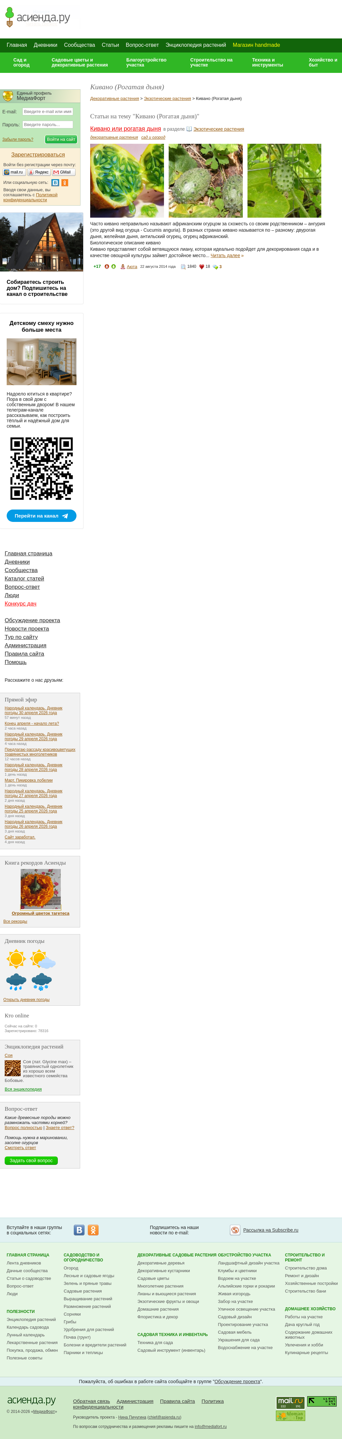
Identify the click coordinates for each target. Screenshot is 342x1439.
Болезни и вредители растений (95, 1344)
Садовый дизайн (235, 1316)
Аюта (132, 266)
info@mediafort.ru (211, 1426)
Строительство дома (306, 1267)
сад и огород (153, 137)
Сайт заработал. (20, 837)
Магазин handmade (256, 45)
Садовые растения (83, 1291)
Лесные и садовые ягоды (89, 1275)
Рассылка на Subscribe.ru (270, 1230)
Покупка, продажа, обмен (32, 1350)
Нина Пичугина (132, 1417)
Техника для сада (155, 1342)
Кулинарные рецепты (306, 1352)
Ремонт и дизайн (302, 1275)
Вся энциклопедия (23, 1089)
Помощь (16, 662)
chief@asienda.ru (164, 1417)
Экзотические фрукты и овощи (168, 1301)
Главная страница (28, 553)
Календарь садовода (28, 1327)
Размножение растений (87, 1306)
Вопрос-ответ (142, 45)
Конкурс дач (20, 603)
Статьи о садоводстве (29, 1278)
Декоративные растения (114, 98)
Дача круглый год (302, 1324)
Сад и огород (21, 62)
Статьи (110, 45)
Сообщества (79, 45)
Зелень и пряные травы (88, 1283)
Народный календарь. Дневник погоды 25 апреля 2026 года (33, 808)
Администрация (25, 645)
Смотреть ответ (20, 1147)
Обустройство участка (244, 1255)
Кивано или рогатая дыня (125, 128)
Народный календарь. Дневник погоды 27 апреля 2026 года (33, 793)
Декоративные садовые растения (177, 1255)
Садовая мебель (235, 1332)
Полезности (21, 1311)
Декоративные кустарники (164, 1270)
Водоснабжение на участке (245, 1347)
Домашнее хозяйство (310, 1309)
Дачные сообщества (27, 1270)
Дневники (45, 45)
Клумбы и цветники (237, 1270)
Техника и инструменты (267, 62)
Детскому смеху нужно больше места (42, 326)
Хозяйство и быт (323, 62)
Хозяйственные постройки (311, 1283)
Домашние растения (158, 1309)
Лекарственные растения (32, 1342)
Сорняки (72, 1314)
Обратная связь (91, 1401)
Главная (17, 45)
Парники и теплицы (83, 1352)
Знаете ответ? (60, 1127)
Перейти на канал (36, 516)
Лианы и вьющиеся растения (167, 1293)
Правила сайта (24, 654)
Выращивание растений (88, 1298)
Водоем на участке (237, 1278)
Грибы (70, 1321)
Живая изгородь (234, 1293)
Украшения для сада (239, 1339)
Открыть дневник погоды (26, 999)
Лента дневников (24, 1262)
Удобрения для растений (89, 1329)
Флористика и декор (158, 1316)
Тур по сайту (21, 637)
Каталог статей (24, 578)
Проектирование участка (243, 1324)
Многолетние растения (161, 1286)
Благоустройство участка (146, 62)
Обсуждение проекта (32, 620)
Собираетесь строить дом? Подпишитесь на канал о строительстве (37, 288)
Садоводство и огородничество (83, 1257)
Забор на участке (235, 1301)
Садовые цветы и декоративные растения (80, 62)
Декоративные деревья (161, 1262)
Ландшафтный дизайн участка (249, 1262)
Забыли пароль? (17, 139)
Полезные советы (24, 1357)
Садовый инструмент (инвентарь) (171, 1350)
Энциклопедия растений (196, 45)
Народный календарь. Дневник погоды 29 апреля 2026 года (33, 736)
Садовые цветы (153, 1278)
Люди (12, 595)
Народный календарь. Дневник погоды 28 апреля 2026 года (33, 767)
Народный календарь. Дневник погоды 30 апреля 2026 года (33, 710)
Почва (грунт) (77, 1337)
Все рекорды (15, 921)
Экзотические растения (167, 98)
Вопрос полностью (23, 1127)
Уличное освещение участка (246, 1309)
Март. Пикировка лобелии (29, 780)
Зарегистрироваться (38, 154)
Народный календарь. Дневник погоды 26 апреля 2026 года (33, 824)
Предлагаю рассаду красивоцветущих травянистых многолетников (40, 752)
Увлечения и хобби (304, 1344)
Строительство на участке (211, 62)
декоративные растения (114, 137)
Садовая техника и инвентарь (173, 1334)
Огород (71, 1267)
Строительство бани (305, 1291)
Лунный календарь (26, 1334)
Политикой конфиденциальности (30, 197)
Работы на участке (304, 1316)
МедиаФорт (44, 1411)
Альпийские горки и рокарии (246, 1286)
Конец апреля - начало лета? (32, 723)
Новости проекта (27, 629)
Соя (9, 1055)
